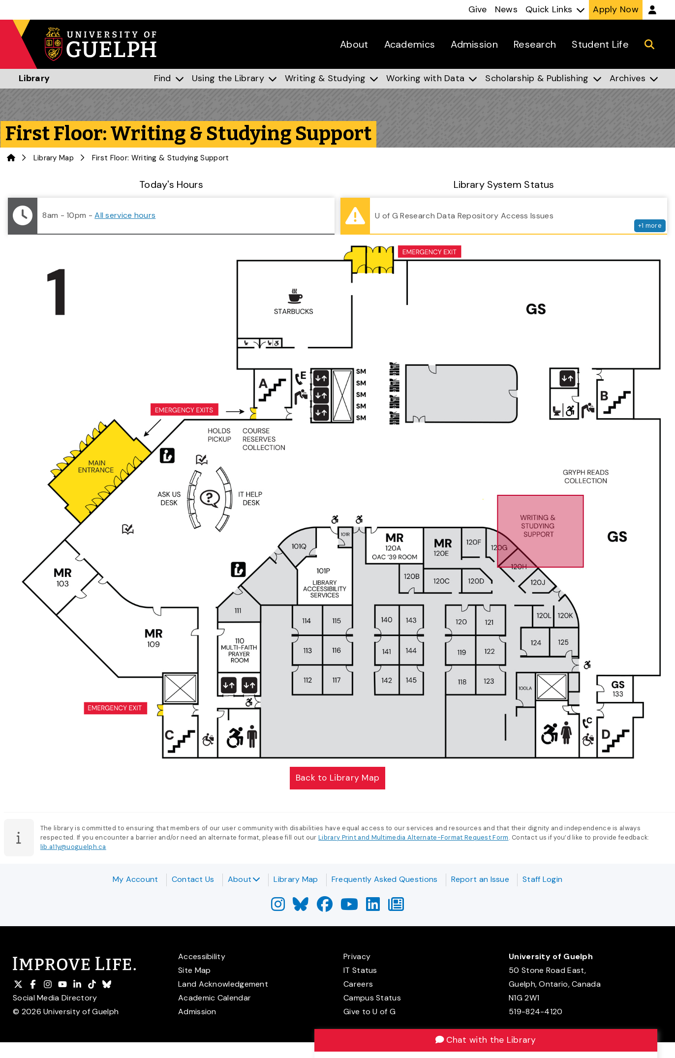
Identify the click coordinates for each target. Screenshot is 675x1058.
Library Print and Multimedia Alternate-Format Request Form (413, 838)
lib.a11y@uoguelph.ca (73, 848)
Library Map (53, 158)
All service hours (124, 215)
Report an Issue (480, 879)
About (244, 879)
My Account (135, 879)
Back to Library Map (337, 778)
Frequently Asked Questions (385, 879)
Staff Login (542, 879)
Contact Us (193, 879)
